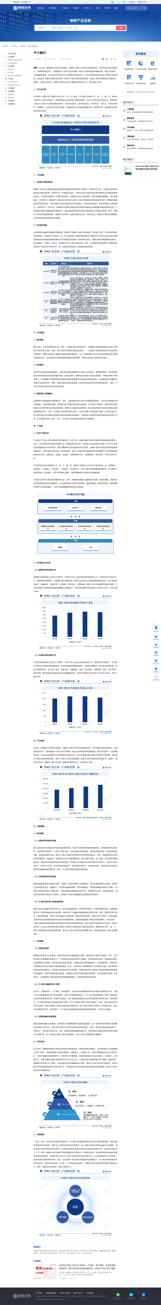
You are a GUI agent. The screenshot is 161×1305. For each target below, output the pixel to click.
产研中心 (88, 8)
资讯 (98, 8)
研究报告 (53, 8)
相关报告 (128, 159)
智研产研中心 (78, 1293)
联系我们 (90, 1293)
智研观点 (41, 8)
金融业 (22, 46)
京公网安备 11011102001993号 (97, 1296)
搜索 (121, 28)
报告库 (77, 8)
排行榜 (107, 8)
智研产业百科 (65, 1293)
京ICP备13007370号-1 (78, 1296)
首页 (6, 46)
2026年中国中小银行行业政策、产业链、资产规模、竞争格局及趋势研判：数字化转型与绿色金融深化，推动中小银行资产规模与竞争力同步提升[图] (88, 1267)
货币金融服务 (33, 46)
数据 (117, 8)
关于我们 (132, 2)
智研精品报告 (51, 1293)
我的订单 (142, 2)
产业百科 (65, 8)
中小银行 (38, 59)
